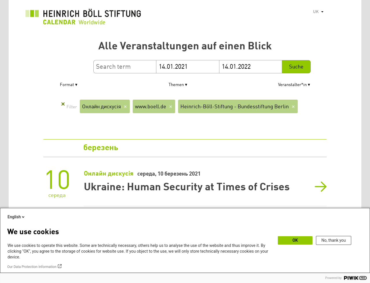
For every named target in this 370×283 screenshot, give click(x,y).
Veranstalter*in (292, 85)
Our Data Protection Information (31, 267)
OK (295, 240)
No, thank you (333, 240)
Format (67, 85)
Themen (176, 85)
